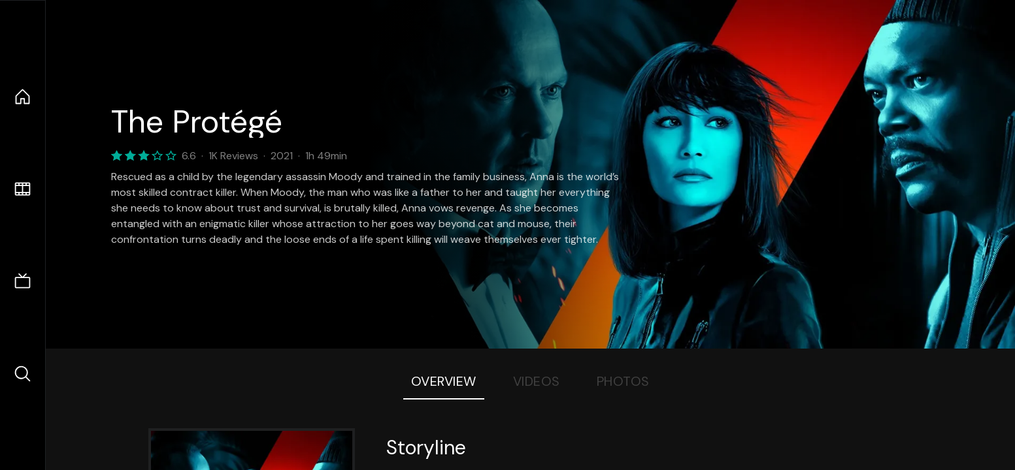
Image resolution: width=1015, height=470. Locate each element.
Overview (443, 381)
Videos (536, 381)
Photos (623, 381)
